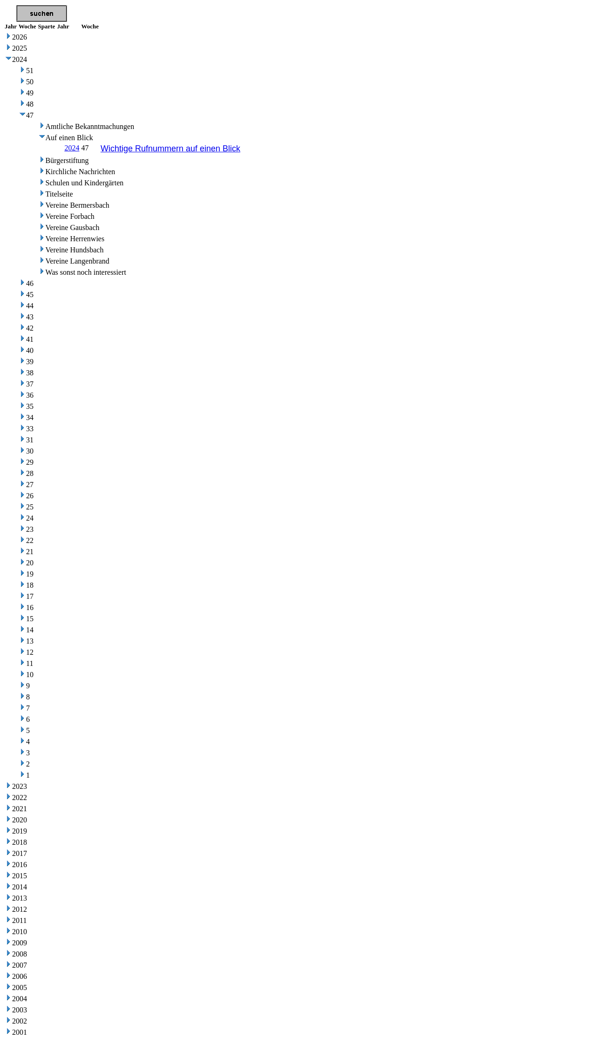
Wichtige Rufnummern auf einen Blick (170, 148)
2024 (71, 148)
